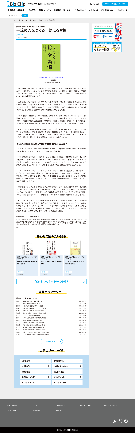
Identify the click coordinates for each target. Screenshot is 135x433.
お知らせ (34, 406)
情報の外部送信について (112, 406)
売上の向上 (59, 371)
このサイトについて (62, 406)
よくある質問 (11, 411)
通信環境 (26, 360)
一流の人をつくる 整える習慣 (51, 77)
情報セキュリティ (61, 366)
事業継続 (26, 371)
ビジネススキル (28, 382)
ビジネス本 (32, 20)
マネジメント (59, 377)
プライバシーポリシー (86, 406)
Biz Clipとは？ (94, 4)
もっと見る (50, 341)
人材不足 (26, 366)
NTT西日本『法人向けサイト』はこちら (115, 4)
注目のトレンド (28, 377)
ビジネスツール (22, 20)
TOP (15, 20)
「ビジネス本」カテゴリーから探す (51, 281)
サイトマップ (59, 411)
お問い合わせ (35, 411)
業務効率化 (59, 360)
